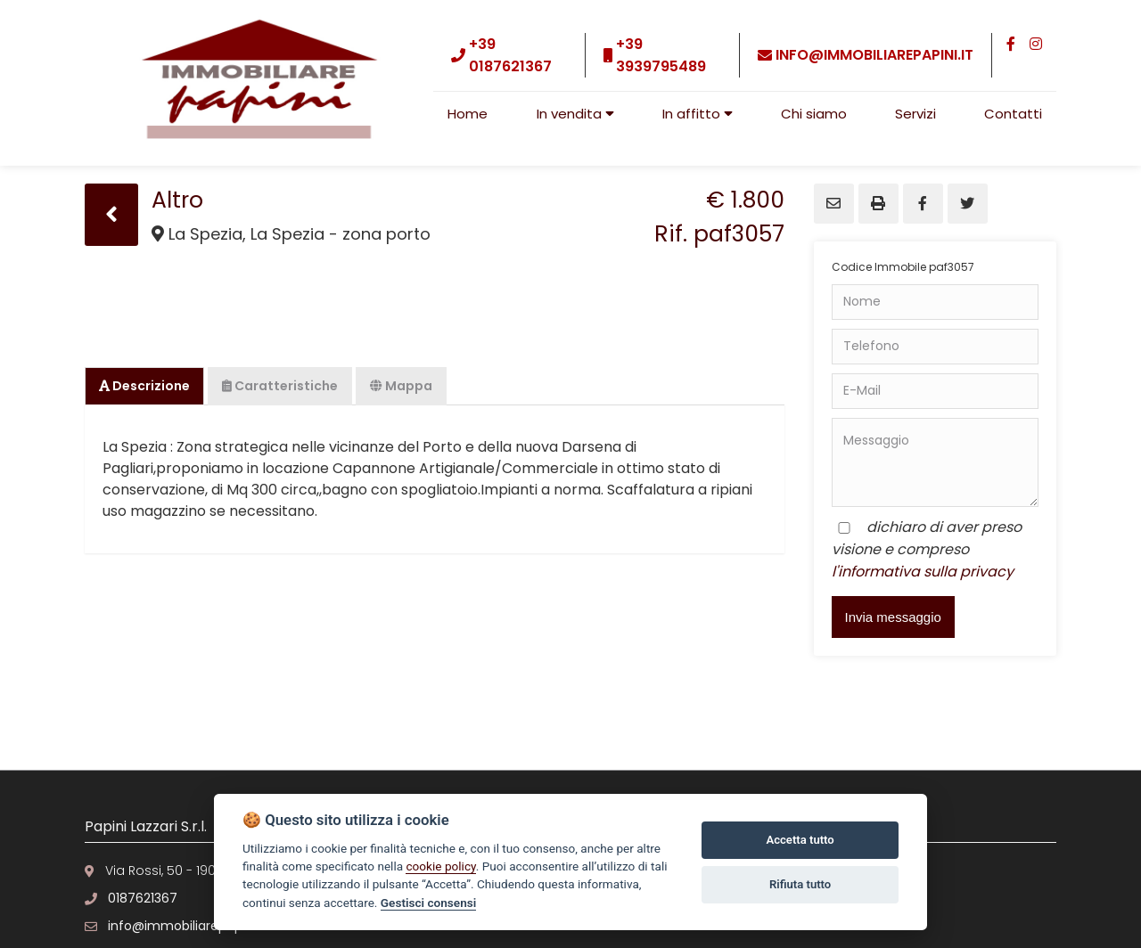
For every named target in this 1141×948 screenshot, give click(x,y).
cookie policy (440, 866)
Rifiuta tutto (800, 884)
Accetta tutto (799, 839)
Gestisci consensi (428, 902)
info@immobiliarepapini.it (874, 55)
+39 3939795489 (661, 55)
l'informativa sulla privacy (923, 571)
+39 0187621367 (510, 55)
